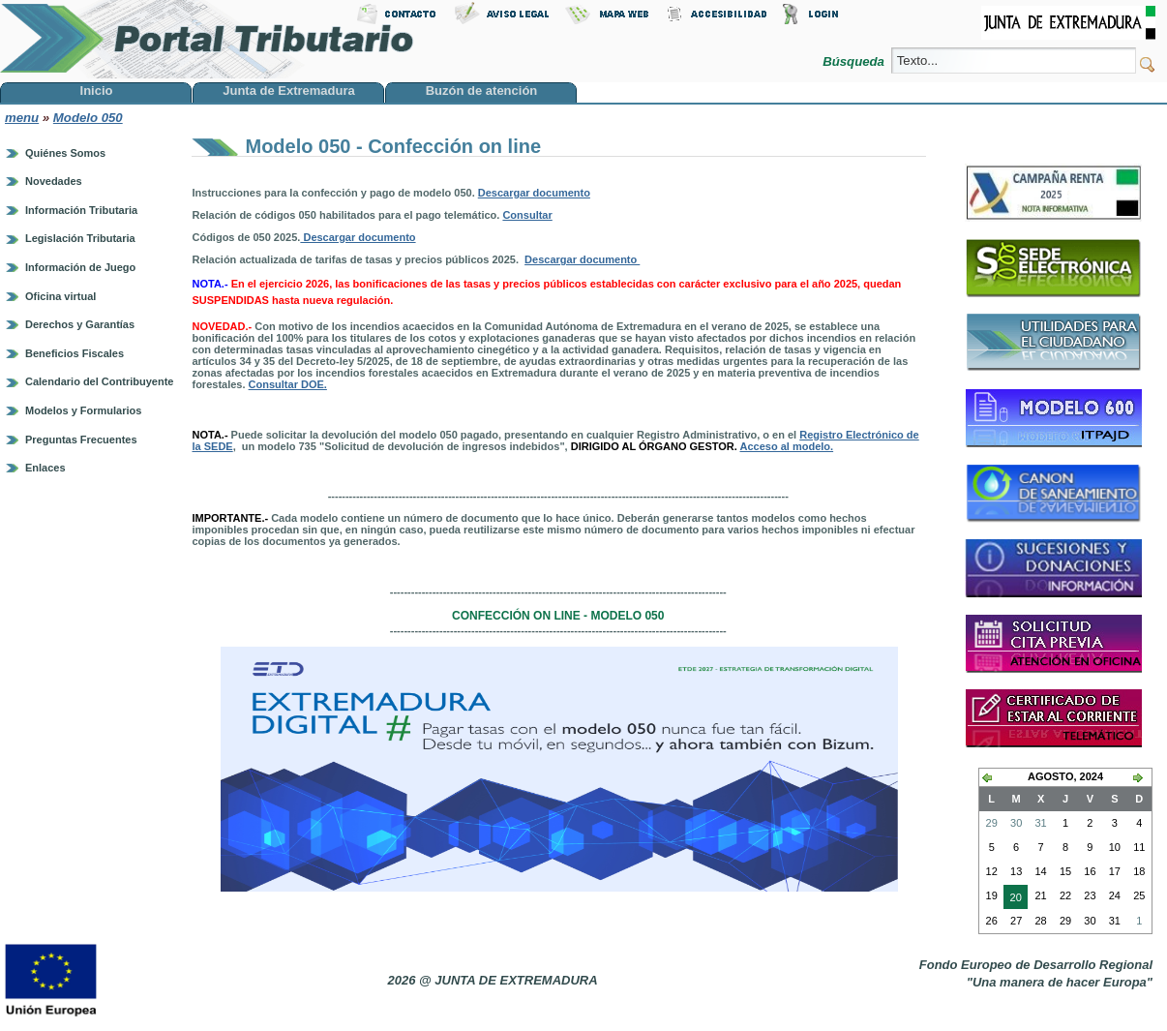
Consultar (527, 215)
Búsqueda (855, 61)
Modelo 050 (88, 117)
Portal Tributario (207, 39)
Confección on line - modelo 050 (558, 615)
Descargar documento (534, 192)
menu (22, 117)
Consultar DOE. (288, 384)
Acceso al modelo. (787, 446)
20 (1012, 899)
